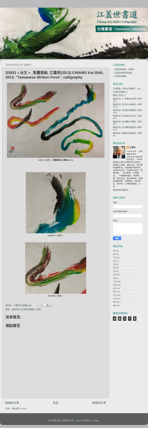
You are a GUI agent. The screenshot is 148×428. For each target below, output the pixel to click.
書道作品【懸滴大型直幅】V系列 (127, 133)
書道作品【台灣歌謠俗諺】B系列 (127, 127)
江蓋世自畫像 (119, 92)
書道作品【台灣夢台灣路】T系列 (127, 122)
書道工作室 (118, 95)
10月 (115, 285)
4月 (114, 268)
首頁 (55, 402)
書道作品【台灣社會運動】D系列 (26, 309)
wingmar (78, 420)
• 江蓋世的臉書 (119, 76)
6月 (114, 261)
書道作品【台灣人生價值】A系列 (127, 104)
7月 (114, 257)
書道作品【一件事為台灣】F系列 (127, 99)
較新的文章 (12, 402)
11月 (115, 281)
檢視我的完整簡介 (121, 190)
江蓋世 (132, 147)
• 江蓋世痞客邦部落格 (122, 73)
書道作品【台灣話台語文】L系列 (127, 116)
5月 (114, 264)
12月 (115, 299)
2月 (114, 275)
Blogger (96, 420)
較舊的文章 (99, 402)
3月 (114, 271)
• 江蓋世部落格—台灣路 (123, 69)
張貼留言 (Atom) (19, 409)
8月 (114, 254)
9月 (114, 251)
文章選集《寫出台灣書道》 (125, 89)
